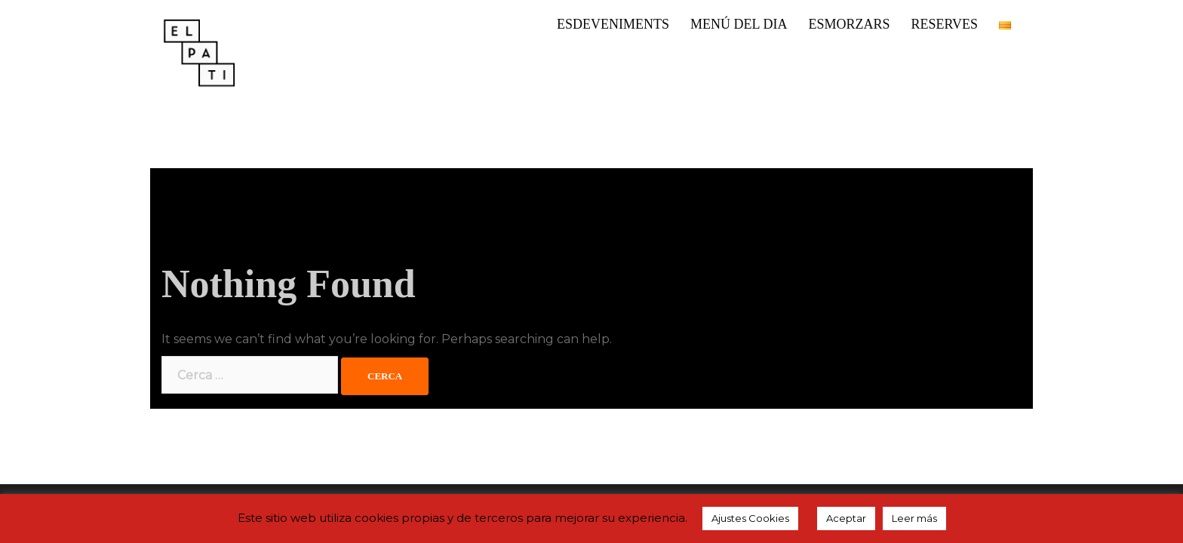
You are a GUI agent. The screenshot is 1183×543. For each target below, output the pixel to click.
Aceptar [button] (846, 518)
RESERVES (944, 24)
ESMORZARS (849, 24)
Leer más (914, 518)
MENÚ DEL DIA (738, 24)
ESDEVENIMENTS (613, 24)
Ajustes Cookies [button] (750, 518)
